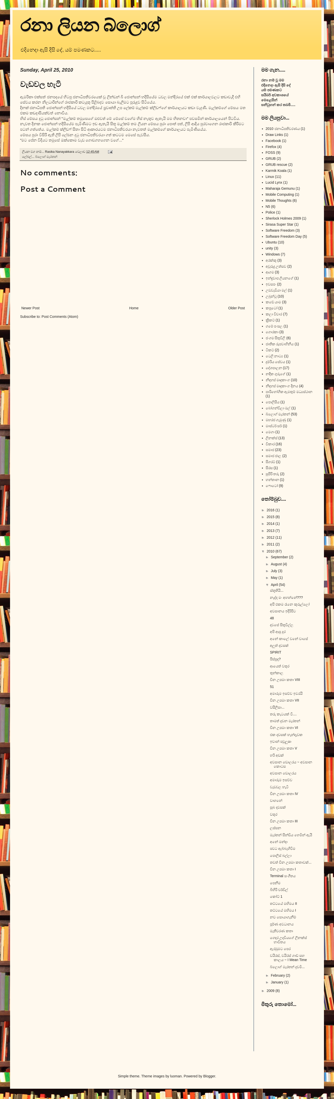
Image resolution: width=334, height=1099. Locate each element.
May (274, 578)
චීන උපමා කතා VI (284, 728)
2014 (271, 524)
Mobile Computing (280, 194)
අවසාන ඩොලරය (283, 773)
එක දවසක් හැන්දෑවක (286, 735)
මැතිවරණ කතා (281, 931)
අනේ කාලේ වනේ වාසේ (289, 639)
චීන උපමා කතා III (284, 821)
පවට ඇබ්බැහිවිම (282, 848)
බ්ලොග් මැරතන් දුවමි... (287, 967)
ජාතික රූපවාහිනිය (280, 344)
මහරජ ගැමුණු (276, 420)
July (274, 571)
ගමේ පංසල (274, 326)
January (277, 982)
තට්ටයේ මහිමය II (283, 904)
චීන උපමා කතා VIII (285, 680)
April (275, 585)
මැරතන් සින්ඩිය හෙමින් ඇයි (291, 835)
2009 (271, 991)
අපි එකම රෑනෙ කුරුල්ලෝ (290, 604)
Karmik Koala (276, 171)
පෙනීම (275, 883)
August (277, 564)
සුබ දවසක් (278, 807)
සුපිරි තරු (272, 474)
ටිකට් (270, 350)
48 (272, 618)
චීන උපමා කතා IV (284, 794)
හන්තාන (272, 480)
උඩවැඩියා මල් (276, 290)
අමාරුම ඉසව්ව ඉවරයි (286, 693)
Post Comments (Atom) (60, 317)
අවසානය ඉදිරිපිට (283, 611)
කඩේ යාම (273, 302)
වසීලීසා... (277, 707)
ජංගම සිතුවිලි (276, 338)
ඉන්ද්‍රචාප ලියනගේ (280, 278)
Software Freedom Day (284, 236)
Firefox (271, 147)
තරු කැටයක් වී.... (283, 714)
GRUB (271, 159)
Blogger (209, 1076)
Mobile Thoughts (279, 200)
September (280, 557)
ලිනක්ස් (271, 438)
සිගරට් (270, 462)
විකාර (270, 444)
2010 (271, 551)
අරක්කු (271, 260)
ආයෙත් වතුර (279, 666)
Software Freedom (280, 230)
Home (133, 308)
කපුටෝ (271, 308)
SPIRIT (275, 652)
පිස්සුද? (275, 659)
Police (270, 212)
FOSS (270, 153)
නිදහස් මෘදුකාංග (278, 380)
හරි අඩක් (277, 755)
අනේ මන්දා (279, 842)
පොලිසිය (273, 402)
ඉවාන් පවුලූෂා (280, 741)
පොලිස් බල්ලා (281, 856)
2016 (271, 510)
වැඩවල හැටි (279, 787)
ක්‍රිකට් (270, 320)
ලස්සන (275, 828)
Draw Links (274, 135)
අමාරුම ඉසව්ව (281, 780)
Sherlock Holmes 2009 (283, 218)
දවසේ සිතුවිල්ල (281, 625)
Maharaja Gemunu (280, 188)
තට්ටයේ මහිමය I (283, 910)
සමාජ (270, 450)
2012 (271, 537)
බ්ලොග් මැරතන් (46, 157)
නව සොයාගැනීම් (283, 917)
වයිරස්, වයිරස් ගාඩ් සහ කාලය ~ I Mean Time (288, 958)
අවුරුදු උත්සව (276, 266)
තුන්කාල (276, 673)
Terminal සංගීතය (283, 876)
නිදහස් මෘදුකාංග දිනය (282, 386)
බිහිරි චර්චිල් (279, 890)
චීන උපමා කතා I (283, 869)
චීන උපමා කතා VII (284, 700)
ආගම (270, 272)
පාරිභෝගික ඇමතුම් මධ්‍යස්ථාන (289, 392)
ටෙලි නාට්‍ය (274, 356)
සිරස (269, 468)
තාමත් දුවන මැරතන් (285, 721)
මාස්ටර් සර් (274, 426)
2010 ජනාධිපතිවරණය (283, 129)
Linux (270, 177)
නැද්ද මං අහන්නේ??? (286, 597)
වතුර (273, 814)
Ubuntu (271, 242)
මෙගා (270, 432)
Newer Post (30, 308)
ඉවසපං (271, 284)
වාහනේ (276, 800)
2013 (271, 531)
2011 (271, 544)
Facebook (273, 141)
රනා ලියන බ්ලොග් (90, 25)
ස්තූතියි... (277, 590)
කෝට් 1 (276, 896)
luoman (176, 1076)
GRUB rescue (276, 165)
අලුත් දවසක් (279, 645)
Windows (273, 254)
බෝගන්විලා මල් (278, 408)
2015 (271, 517)
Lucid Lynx (274, 182)
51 (272, 687)
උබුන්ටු (271, 296)
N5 (268, 207)
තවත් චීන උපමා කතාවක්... (290, 862)
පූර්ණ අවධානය (282, 924)
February (278, 975)
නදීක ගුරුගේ (276, 374)
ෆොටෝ (272, 486)
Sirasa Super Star (280, 224)
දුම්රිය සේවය (275, 362)
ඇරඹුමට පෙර (280, 949)
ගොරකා (272, 332)
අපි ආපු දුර (278, 632)
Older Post (236, 308)
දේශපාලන (274, 368)
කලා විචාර (274, 314)
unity (269, 248)
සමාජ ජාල (274, 456)
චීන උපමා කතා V (283, 748)
